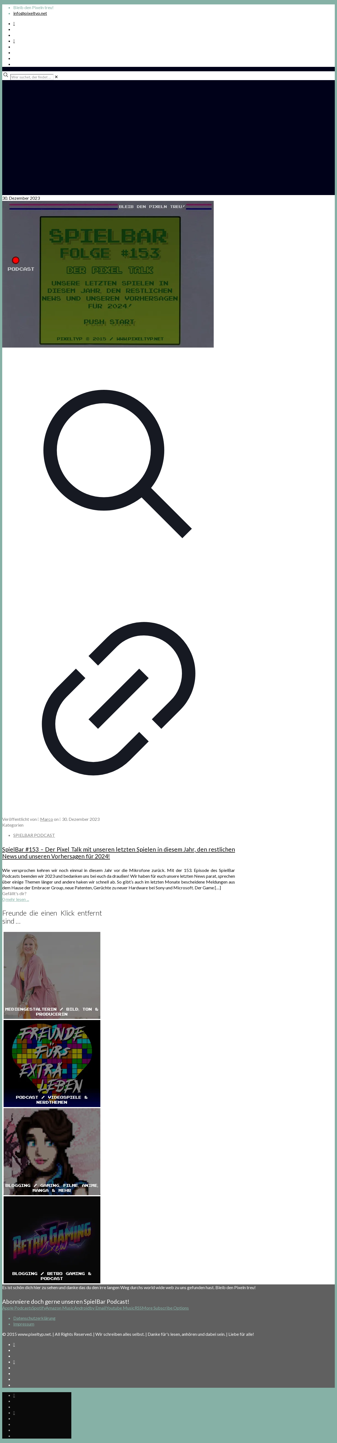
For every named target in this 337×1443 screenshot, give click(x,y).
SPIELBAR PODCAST (34, 835)
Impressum (23, 1323)
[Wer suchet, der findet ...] (32, 77)
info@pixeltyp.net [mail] (30, 13)
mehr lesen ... (17, 899)
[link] (56, 76)
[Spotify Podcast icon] (14, 23)
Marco (46, 819)
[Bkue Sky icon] (14, 40)
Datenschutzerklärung (34, 1318)
